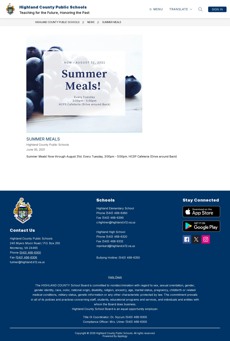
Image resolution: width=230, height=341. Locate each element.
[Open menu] (156, 9)
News (90, 22)
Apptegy (122, 336)
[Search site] (200, 9)
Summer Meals (111, 22)
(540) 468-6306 (26, 257)
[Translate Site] (180, 9)
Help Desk (115, 277)
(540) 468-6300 (30, 252)
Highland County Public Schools (57, 22)
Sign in (217, 9)
